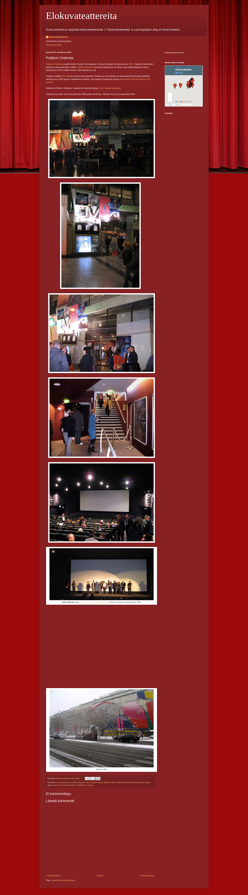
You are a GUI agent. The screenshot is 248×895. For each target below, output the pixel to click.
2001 (64, 76)
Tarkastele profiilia (54, 45)
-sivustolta (110, 88)
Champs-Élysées (78, 782)
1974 (131, 64)
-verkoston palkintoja (93, 602)
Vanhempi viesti (147, 876)
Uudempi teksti (53, 876)
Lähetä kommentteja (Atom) (63, 880)
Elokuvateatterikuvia (58, 37)
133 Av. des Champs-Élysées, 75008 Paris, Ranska (73, 785)
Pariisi (113, 782)
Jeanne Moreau (103, 782)
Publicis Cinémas (123, 782)
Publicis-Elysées (137, 782)
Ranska (148, 782)
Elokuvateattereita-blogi (174, 53)
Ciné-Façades (91, 782)
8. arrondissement (63, 782)
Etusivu (100, 876)
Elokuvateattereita (81, 15)
